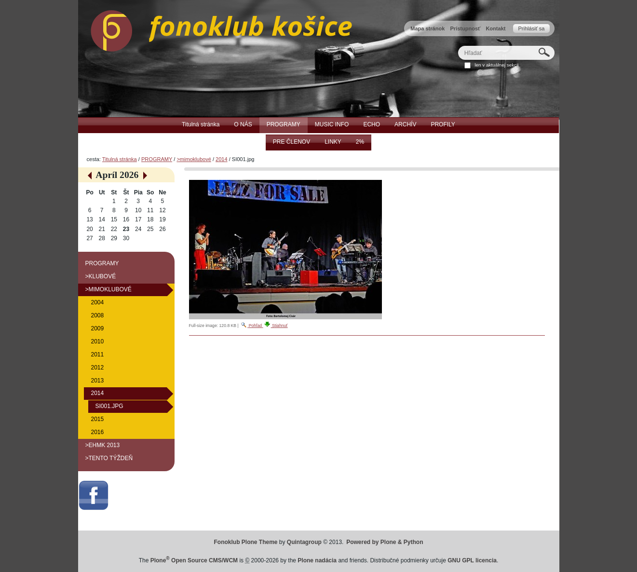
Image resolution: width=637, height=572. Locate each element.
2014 (222, 159)
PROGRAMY (156, 159)
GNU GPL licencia (472, 560)
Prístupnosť (465, 28)
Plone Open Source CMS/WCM (194, 560)
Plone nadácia (317, 560)
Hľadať (457, 45)
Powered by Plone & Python (384, 542)
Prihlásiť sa (531, 28)
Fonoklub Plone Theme (246, 542)
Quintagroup (304, 542)
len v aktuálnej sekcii (496, 65)
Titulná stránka (119, 159)
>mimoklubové (193, 159)
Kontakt (495, 28)
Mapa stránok (427, 28)
